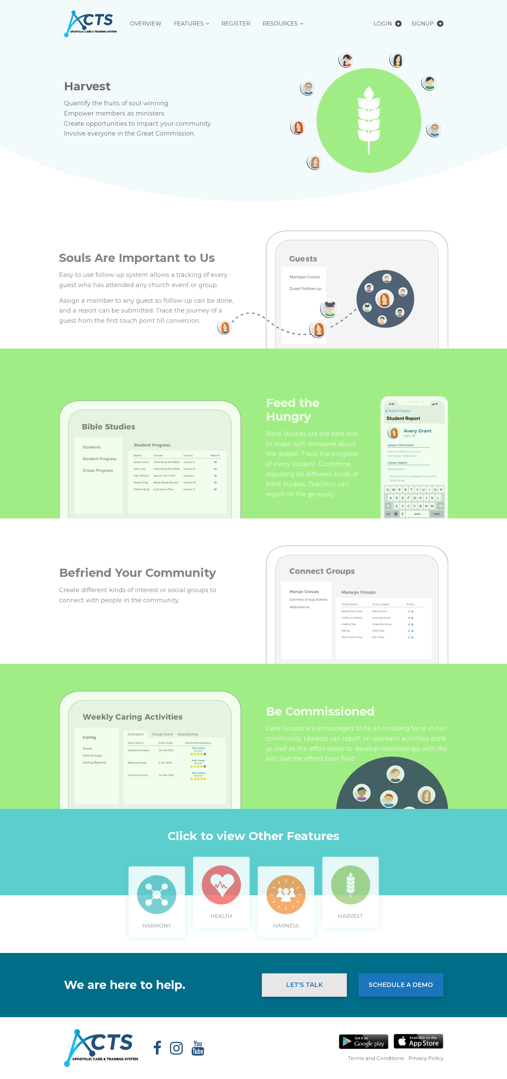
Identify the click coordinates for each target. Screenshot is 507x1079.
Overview (146, 23)
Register (235, 23)
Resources (280, 23)
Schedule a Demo (401, 985)
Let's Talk (304, 985)
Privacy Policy (425, 1058)
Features (189, 23)
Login (388, 23)
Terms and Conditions (376, 1058)
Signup (427, 23)
